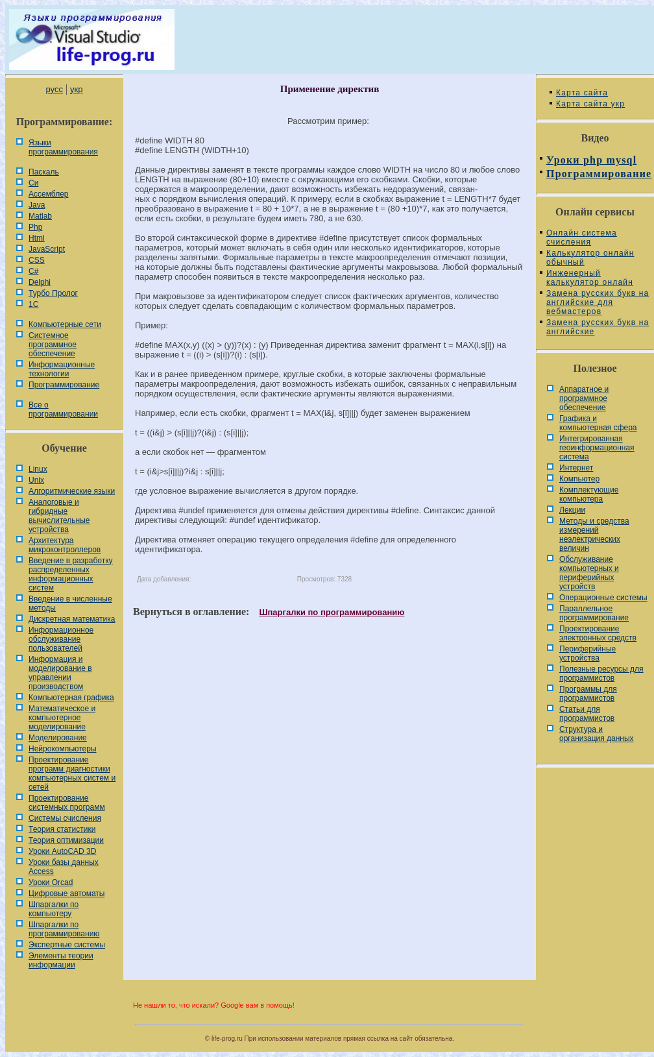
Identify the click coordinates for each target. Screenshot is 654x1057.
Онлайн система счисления (581, 237)
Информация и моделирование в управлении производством (60, 673)
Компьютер (579, 478)
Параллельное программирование (594, 613)
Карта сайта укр (590, 103)
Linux (38, 469)
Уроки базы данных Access (64, 867)
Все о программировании (63, 409)
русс (53, 89)
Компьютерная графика (71, 697)
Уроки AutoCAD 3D (62, 851)
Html (37, 238)
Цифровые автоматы (66, 893)
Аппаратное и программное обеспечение (584, 398)
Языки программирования (63, 147)
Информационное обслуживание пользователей (61, 639)
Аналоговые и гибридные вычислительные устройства (59, 516)
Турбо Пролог (53, 293)
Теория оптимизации (66, 840)
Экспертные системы (67, 944)
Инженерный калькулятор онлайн (589, 278)
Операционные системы (603, 597)
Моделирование (58, 737)
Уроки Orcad (51, 882)
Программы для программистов (588, 694)
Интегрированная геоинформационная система (597, 447)
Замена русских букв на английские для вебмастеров (597, 302)
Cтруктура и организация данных (596, 734)
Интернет (576, 467)
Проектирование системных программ (67, 803)
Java (37, 205)
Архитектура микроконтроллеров (65, 545)
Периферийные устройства (587, 653)
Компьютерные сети (65, 324)
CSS (37, 260)
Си (33, 183)
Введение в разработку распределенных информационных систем (71, 574)
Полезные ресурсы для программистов (601, 673)
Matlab (40, 216)
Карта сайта (582, 92)
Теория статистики (62, 829)
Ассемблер (48, 194)
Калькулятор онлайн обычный (590, 258)
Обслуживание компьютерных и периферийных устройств (589, 573)
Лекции (572, 510)
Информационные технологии (62, 369)
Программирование (64, 384)
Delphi (40, 282)
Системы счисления (65, 818)
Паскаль (44, 171)
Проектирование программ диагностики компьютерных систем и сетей (72, 773)
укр (76, 89)
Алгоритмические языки (72, 491)
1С (33, 304)
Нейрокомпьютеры (63, 748)
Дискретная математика (72, 619)
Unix (36, 480)
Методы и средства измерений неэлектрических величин (594, 534)
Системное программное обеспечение (53, 344)
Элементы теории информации (61, 960)
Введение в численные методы (70, 603)
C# (33, 271)
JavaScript (47, 249)
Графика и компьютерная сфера (598, 423)
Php (35, 227)
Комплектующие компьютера (588, 494)
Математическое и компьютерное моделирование (62, 717)
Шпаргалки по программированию (64, 929)
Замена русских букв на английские (597, 327)
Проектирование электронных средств (597, 633)
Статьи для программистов (586, 714)
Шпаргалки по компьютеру (54, 909)
